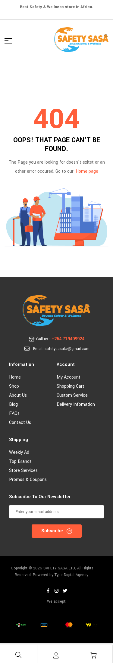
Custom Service (72, 395)
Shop (14, 386)
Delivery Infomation (76, 404)
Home (15, 377)
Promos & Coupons (28, 479)
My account (68, 377)
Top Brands (20, 461)
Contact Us (20, 422)
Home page (87, 171)
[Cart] (94, 655)
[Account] (56, 655)
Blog (13, 404)
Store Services (23, 470)
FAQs (14, 413)
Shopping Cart (70, 386)
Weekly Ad (19, 452)
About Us (18, 395)
